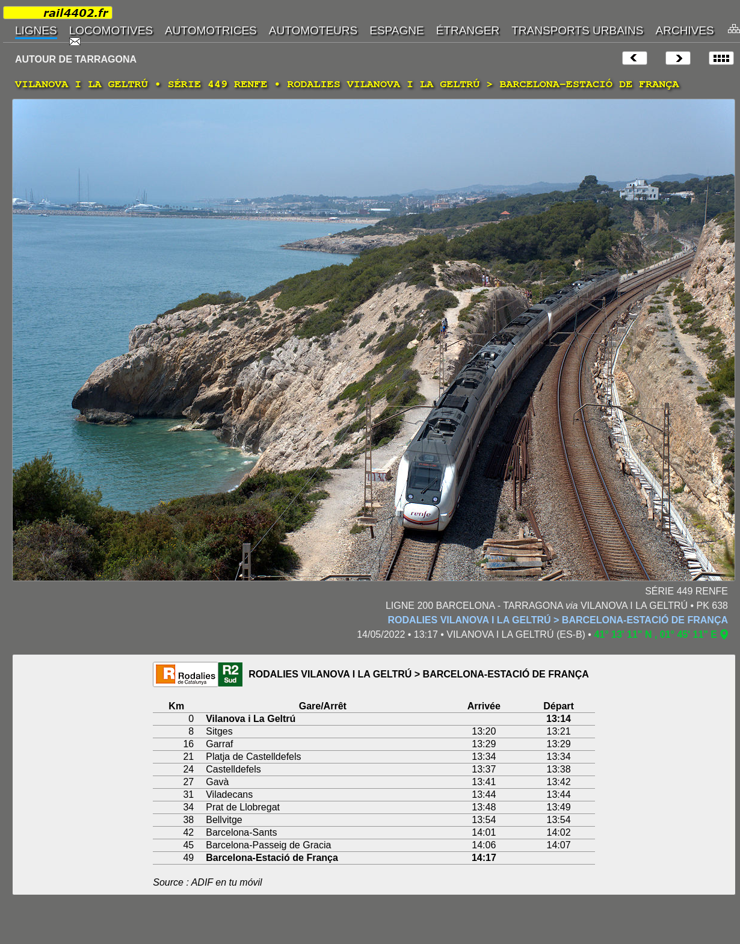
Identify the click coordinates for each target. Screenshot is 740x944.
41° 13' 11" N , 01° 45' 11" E (655, 634)
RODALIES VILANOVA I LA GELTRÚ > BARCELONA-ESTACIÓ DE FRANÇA (558, 620)
